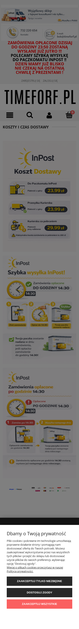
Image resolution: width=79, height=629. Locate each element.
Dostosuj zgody (39, 592)
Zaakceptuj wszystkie (39, 604)
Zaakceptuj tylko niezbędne (39, 581)
